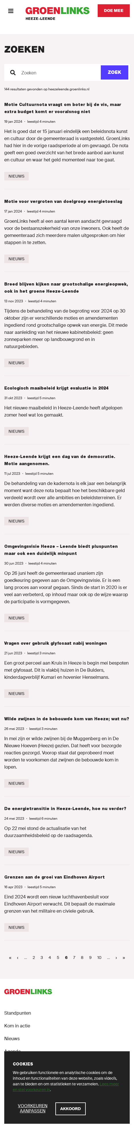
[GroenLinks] (57, 10)
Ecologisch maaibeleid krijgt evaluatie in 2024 (56, 388)
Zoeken (28, 73)
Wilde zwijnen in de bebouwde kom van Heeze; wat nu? (66, 719)
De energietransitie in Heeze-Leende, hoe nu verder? (65, 808)
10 (100, 957)
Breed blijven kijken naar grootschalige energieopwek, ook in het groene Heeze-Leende (66, 288)
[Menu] (10, 10)
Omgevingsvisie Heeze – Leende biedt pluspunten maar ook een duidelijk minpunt (61, 550)
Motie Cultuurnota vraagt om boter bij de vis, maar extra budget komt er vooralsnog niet (62, 108)
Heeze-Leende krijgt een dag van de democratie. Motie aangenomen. (59, 460)
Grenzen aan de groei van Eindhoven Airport (54, 877)
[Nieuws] (16, 176)
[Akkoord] (70, 1108)
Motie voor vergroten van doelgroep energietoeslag (63, 201)
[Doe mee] (114, 10)
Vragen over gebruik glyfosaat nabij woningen (55, 643)
